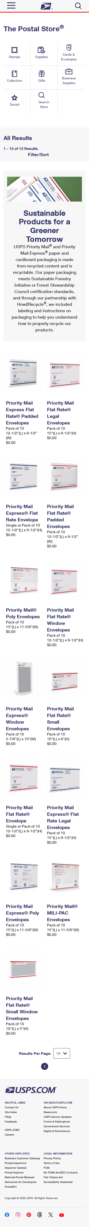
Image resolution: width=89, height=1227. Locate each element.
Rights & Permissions (57, 1130)
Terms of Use (52, 1162)
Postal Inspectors (15, 1162)
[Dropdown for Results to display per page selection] (61, 1053)
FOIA (47, 1167)
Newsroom (50, 1112)
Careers (9, 1134)
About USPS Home (55, 1107)
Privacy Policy (52, 1158)
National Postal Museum (20, 1177)
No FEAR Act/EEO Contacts (61, 1172)
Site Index (11, 1112)
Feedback (11, 1121)
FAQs (8, 1116)
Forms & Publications (57, 1121)
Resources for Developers (21, 1181)
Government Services (57, 1126)
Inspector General (15, 1167)
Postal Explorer (14, 1172)
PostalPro (11, 1186)
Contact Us (12, 1107)
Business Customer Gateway (22, 1158)
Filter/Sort (38, 154)
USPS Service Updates (57, 1116)
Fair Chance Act (53, 1177)
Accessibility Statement (58, 1181)
